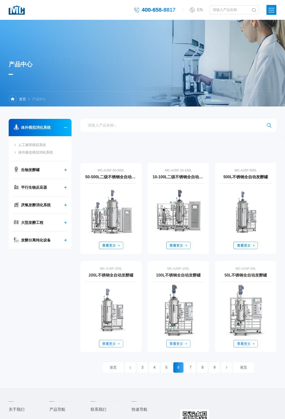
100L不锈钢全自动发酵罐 (178, 280)
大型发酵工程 (32, 222)
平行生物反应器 (34, 187)
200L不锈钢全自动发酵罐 (111, 280)
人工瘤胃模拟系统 (32, 145)
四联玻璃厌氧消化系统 (194, 146)
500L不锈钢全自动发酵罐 (245, 177)
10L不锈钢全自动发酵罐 (241, 154)
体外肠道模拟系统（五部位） (242, 146)
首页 (22, 99)
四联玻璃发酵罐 (207, 138)
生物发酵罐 (30, 170)
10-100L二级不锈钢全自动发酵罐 (178, 177)
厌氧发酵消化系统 (35, 205)
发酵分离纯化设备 (35, 240)
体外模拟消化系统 (35, 127)
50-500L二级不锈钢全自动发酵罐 (111, 177)
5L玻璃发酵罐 (239, 138)
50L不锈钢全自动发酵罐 (245, 280)
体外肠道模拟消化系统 (35, 152)
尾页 (224, 367)
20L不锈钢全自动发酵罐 (195, 154)
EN (200, 9)
